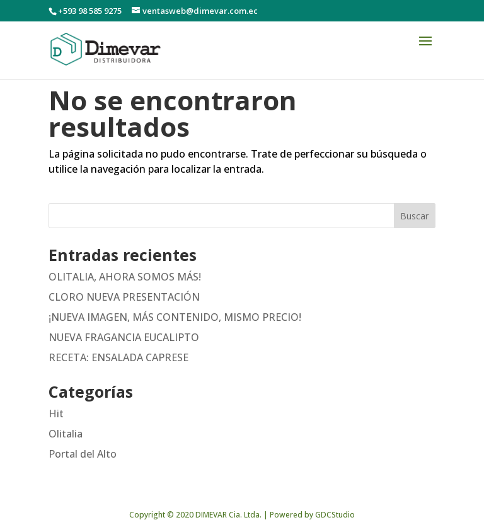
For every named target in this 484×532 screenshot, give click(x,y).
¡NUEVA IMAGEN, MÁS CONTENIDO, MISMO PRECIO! (175, 317)
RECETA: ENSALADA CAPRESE (118, 357)
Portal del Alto (83, 454)
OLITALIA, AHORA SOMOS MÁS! (125, 277)
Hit (56, 413)
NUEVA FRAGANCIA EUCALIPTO (124, 337)
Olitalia (66, 434)
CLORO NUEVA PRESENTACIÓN (124, 297)
